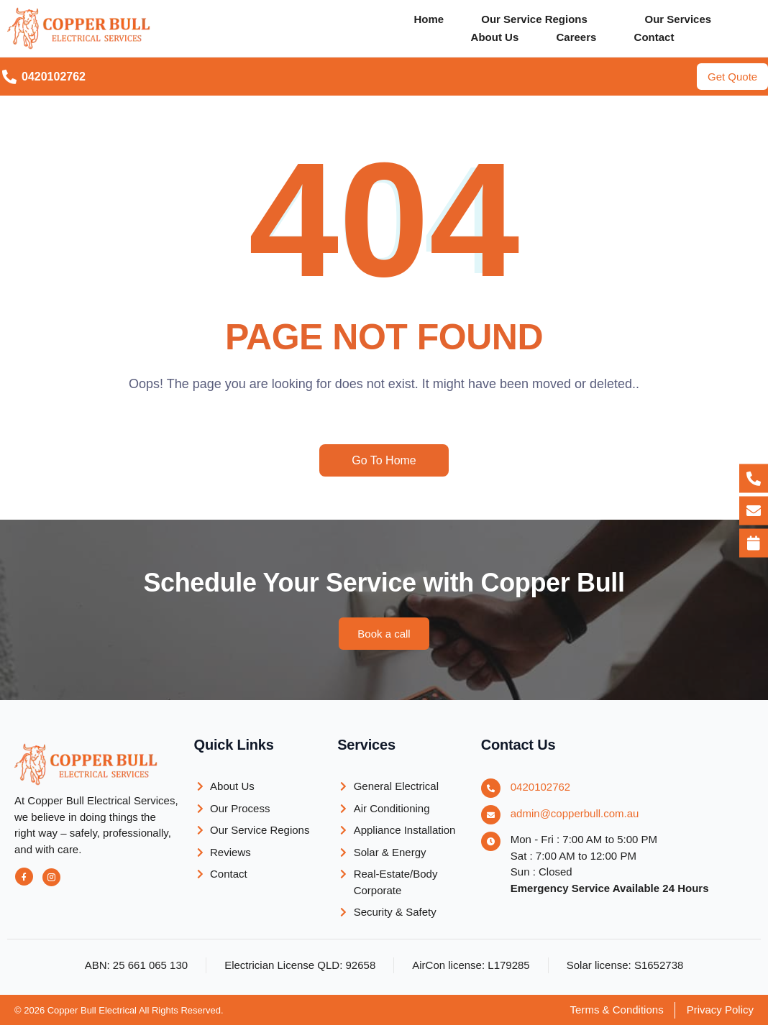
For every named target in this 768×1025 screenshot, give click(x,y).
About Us (492, 37)
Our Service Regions (534, 19)
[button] (544, 19)
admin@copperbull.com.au (575, 813)
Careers (576, 37)
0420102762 (540, 787)
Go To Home (384, 460)
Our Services (680, 19)
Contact (656, 37)
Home (426, 19)
